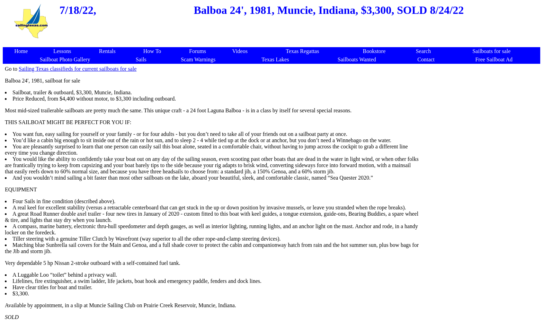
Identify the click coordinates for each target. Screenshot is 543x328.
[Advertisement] (480, 114)
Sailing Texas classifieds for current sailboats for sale (77, 69)
